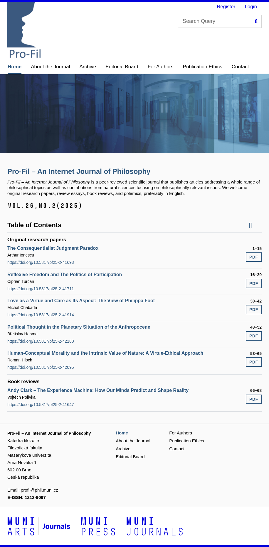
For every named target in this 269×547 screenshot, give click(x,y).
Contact (240, 66)
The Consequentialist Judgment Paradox (52, 248)
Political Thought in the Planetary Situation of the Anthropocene (78, 327)
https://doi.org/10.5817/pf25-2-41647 (40, 404)
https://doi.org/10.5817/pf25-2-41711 (40, 288)
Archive (88, 66)
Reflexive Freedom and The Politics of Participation (64, 274)
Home (14, 66)
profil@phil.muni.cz (39, 489)
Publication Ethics (202, 66)
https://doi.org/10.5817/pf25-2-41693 (40, 262)
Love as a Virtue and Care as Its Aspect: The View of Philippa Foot (81, 300)
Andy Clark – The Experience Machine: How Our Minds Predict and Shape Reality (98, 390)
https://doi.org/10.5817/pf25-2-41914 (40, 314)
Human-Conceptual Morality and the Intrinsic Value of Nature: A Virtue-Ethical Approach (105, 353)
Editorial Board (121, 66)
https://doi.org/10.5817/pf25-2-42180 (40, 341)
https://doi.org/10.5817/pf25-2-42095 (40, 367)
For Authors (161, 66)
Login (251, 6)
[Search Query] (220, 21)
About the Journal (50, 66)
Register (226, 6)
